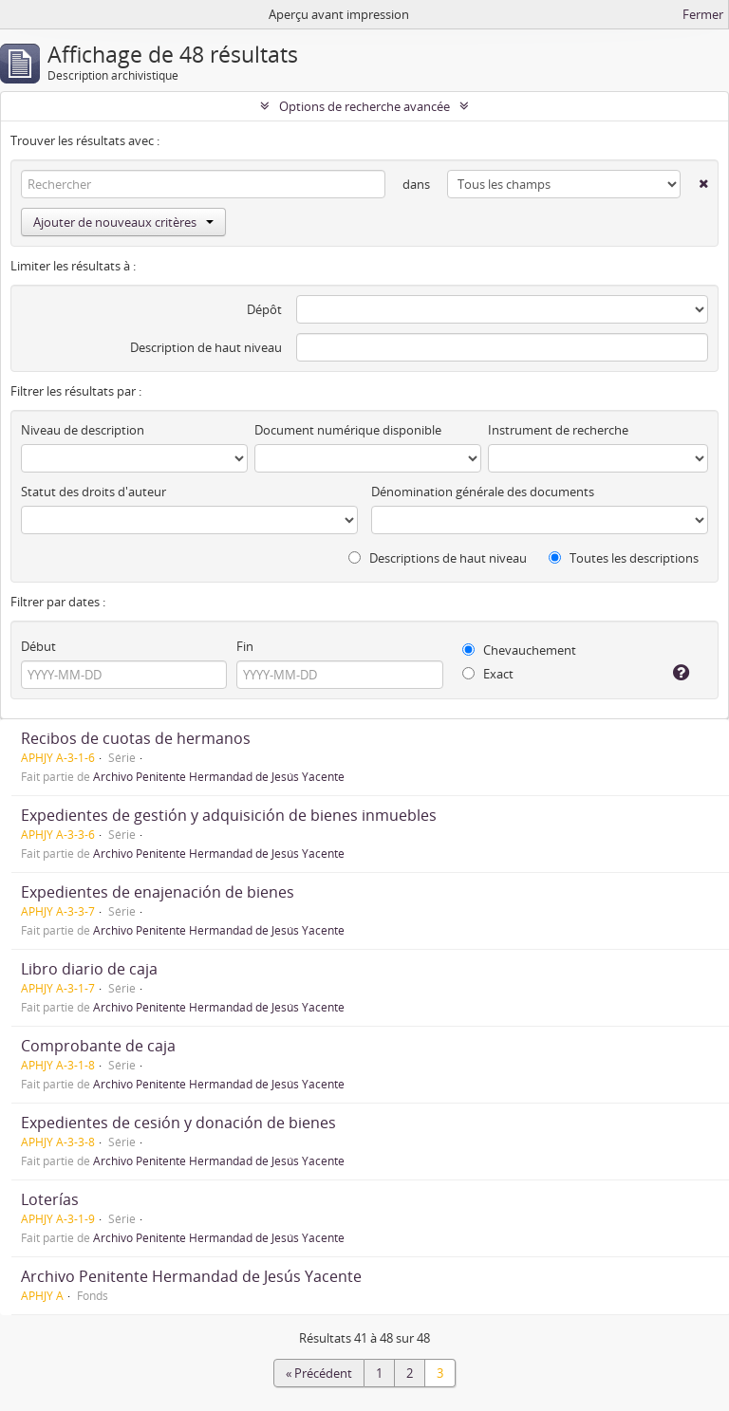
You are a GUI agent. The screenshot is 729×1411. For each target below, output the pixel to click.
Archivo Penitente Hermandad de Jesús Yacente (219, 776)
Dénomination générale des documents (482, 491)
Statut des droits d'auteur (93, 491)
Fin (244, 646)
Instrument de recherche (558, 429)
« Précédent (319, 1373)
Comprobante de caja (98, 1045)
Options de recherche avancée (364, 106)
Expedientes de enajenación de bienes (157, 892)
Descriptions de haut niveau (437, 557)
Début (38, 646)
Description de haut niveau (206, 347)
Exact (488, 673)
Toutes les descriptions (624, 557)
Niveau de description (82, 429)
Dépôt (264, 309)
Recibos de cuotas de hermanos (136, 738)
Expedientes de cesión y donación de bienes (178, 1122)
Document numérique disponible (347, 429)
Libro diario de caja (89, 968)
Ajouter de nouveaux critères (123, 222)
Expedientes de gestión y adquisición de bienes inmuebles (229, 815)
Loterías (50, 1199)
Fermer (702, 14)
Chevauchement (519, 650)
